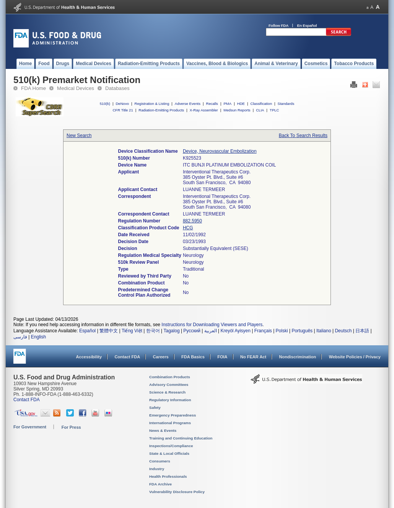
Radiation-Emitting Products (161, 110)
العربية (210, 330)
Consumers (159, 461)
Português (302, 330)
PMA (227, 103)
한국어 (153, 330)
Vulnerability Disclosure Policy (177, 492)
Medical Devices (75, 88)
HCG (188, 227)
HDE (241, 103)
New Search (79, 135)
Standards (286, 103)
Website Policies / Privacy (355, 356)
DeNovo (122, 103)
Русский (191, 330)
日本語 (362, 330)
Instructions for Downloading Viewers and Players (211, 324)
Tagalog (172, 330)
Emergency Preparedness (172, 415)
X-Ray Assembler (204, 110)
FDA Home (33, 88)
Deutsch (343, 330)
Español (87, 330)
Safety (155, 407)
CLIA (260, 110)
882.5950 (192, 221)
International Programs (170, 423)
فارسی (20, 337)
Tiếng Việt (132, 330)
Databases (117, 88)
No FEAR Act (253, 356)
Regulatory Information (170, 400)
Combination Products (169, 377)
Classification (261, 103)
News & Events (162, 430)
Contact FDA (127, 356)
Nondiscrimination (297, 356)
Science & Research (167, 392)
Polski (282, 330)
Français (263, 330)
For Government (29, 427)
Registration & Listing (152, 103)
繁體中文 (108, 330)
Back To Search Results (303, 135)
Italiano (323, 330)
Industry (156, 469)
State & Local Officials (169, 453)
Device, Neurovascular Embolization (220, 151)
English (38, 337)
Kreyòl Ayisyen (235, 330)
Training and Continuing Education (180, 438)
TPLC (274, 110)
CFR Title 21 (122, 110)
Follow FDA (278, 25)
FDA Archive (160, 484)
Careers (161, 356)
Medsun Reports (236, 110)
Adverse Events (187, 103)
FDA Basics (193, 356)
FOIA (222, 356)
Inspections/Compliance (171, 446)
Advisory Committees (168, 384)
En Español (307, 25)
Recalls (212, 103)
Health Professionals (168, 476)
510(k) (105, 103)
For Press (71, 427)
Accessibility (89, 356)
